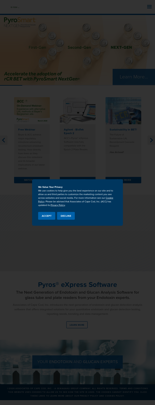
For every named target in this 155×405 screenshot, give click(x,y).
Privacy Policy (58, 205)
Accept (47, 216)
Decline (66, 216)
